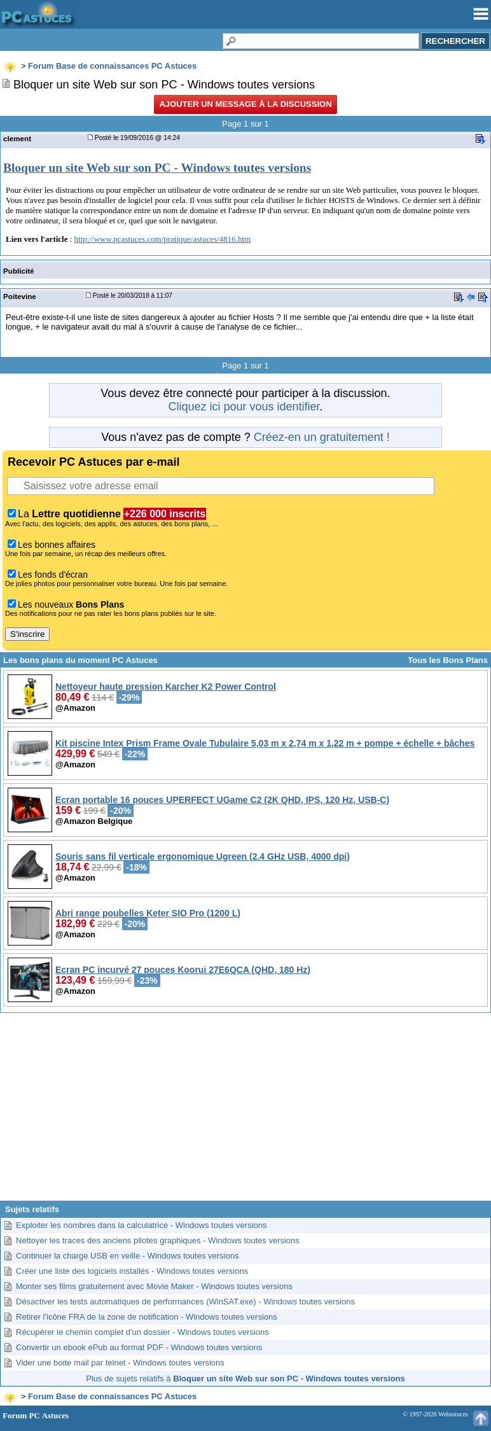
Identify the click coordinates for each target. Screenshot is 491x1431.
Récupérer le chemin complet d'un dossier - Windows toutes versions (142, 1332)
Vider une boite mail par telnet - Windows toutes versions (120, 1362)
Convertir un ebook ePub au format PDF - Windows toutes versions (139, 1347)
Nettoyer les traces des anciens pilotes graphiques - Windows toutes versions (158, 1240)
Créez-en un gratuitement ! (322, 437)
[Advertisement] (245, 1112)
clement (17, 138)
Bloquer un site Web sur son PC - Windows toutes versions (157, 167)
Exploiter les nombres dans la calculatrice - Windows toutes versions (141, 1225)
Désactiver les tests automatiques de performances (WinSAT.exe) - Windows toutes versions (185, 1301)
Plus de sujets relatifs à (245, 1378)
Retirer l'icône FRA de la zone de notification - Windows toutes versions (146, 1317)
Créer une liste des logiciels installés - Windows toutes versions (132, 1271)
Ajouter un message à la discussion (245, 104)
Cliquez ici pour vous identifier (243, 406)
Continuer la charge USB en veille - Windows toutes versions (127, 1255)
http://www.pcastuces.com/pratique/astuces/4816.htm (162, 239)
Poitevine (19, 296)
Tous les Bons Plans (448, 660)
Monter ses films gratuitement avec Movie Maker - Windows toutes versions (154, 1286)
